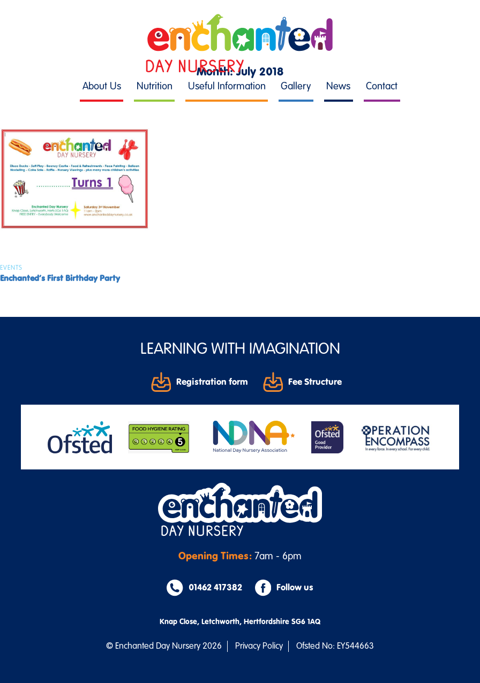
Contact (382, 86)
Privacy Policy (259, 646)
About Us (101, 86)
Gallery (296, 86)
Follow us (284, 588)
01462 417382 (204, 588)
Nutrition (154, 86)
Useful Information (227, 86)
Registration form (199, 381)
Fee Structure (302, 381)
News (338, 86)
